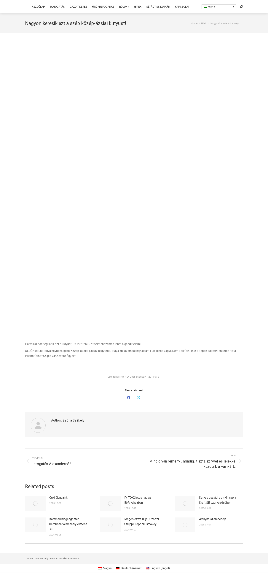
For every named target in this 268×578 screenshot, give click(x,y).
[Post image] (35, 503)
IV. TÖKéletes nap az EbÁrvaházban (137, 500)
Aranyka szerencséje (212, 519)
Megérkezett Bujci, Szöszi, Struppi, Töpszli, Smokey (141, 521)
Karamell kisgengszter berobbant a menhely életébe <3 (68, 524)
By (136, 376)
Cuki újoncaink (58, 497)
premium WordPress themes (64, 558)
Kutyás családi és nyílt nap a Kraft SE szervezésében (217, 500)
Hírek (121, 376)
